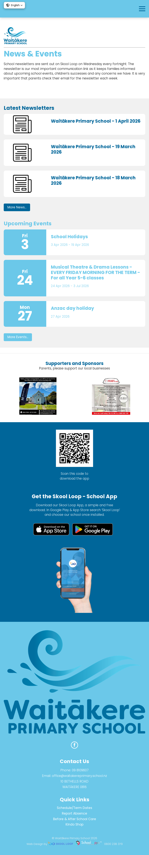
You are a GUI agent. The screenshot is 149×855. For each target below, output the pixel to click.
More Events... (17, 337)
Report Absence (74, 813)
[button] (14, 5)
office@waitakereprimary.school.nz (79, 776)
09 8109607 (80, 770)
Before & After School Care (74, 819)
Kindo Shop (74, 824)
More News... (16, 207)
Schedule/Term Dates (74, 808)
